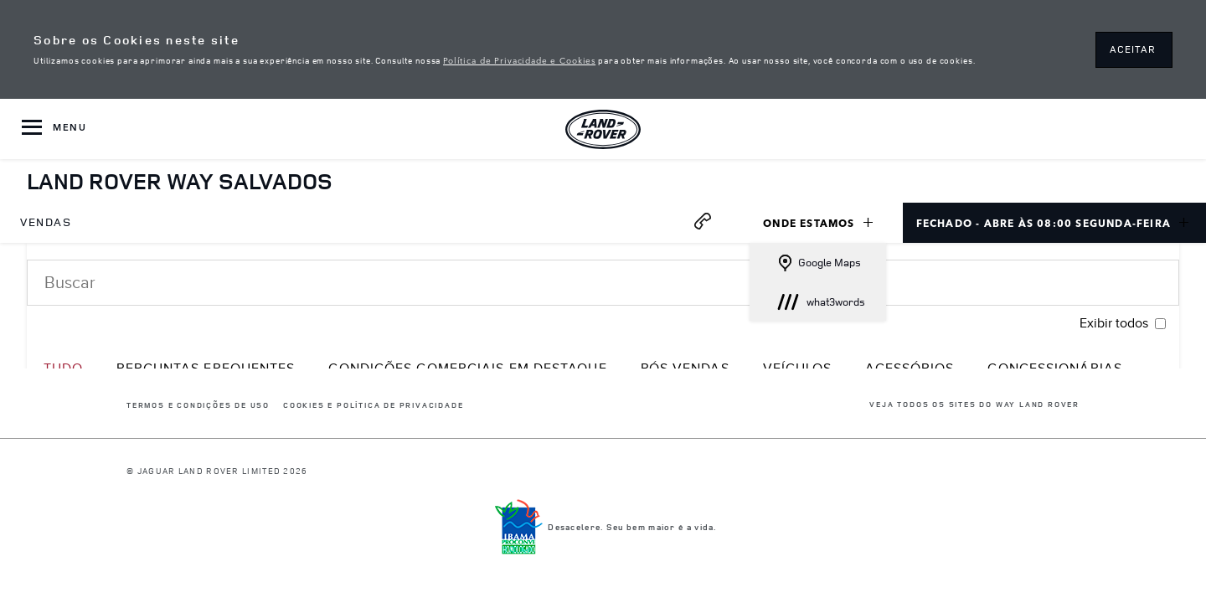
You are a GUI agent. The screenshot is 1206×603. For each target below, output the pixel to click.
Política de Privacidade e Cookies (519, 59)
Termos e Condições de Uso (198, 405)
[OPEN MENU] (54, 129)
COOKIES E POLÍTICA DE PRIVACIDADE (373, 405)
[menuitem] (46, 223)
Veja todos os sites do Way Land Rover (974, 405)
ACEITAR (1133, 49)
